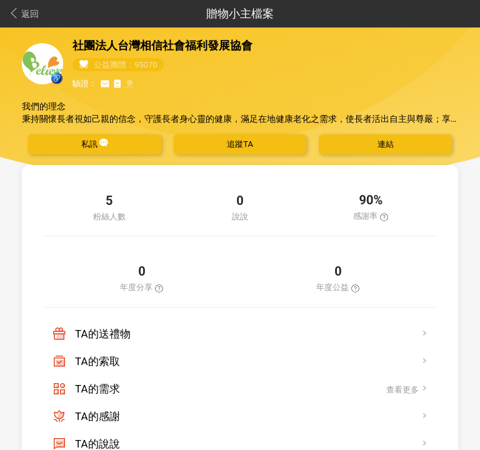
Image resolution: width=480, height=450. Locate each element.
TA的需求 (97, 388)
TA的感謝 (97, 416)
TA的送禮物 (103, 334)
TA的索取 (97, 361)
